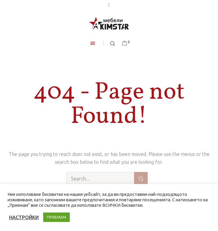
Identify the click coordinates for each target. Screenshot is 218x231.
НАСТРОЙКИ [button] (24, 217)
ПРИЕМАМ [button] (56, 217)
